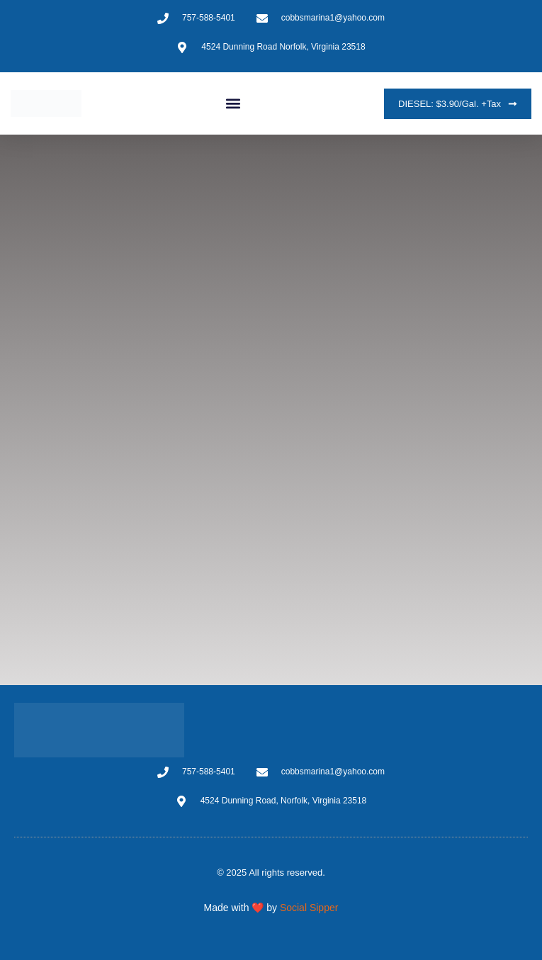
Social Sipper (309, 907)
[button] (232, 103)
